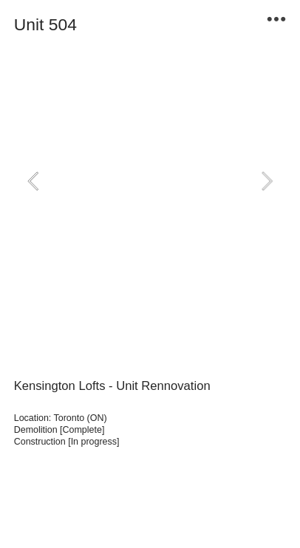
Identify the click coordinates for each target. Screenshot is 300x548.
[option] (150, 180)
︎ (276, 19)
